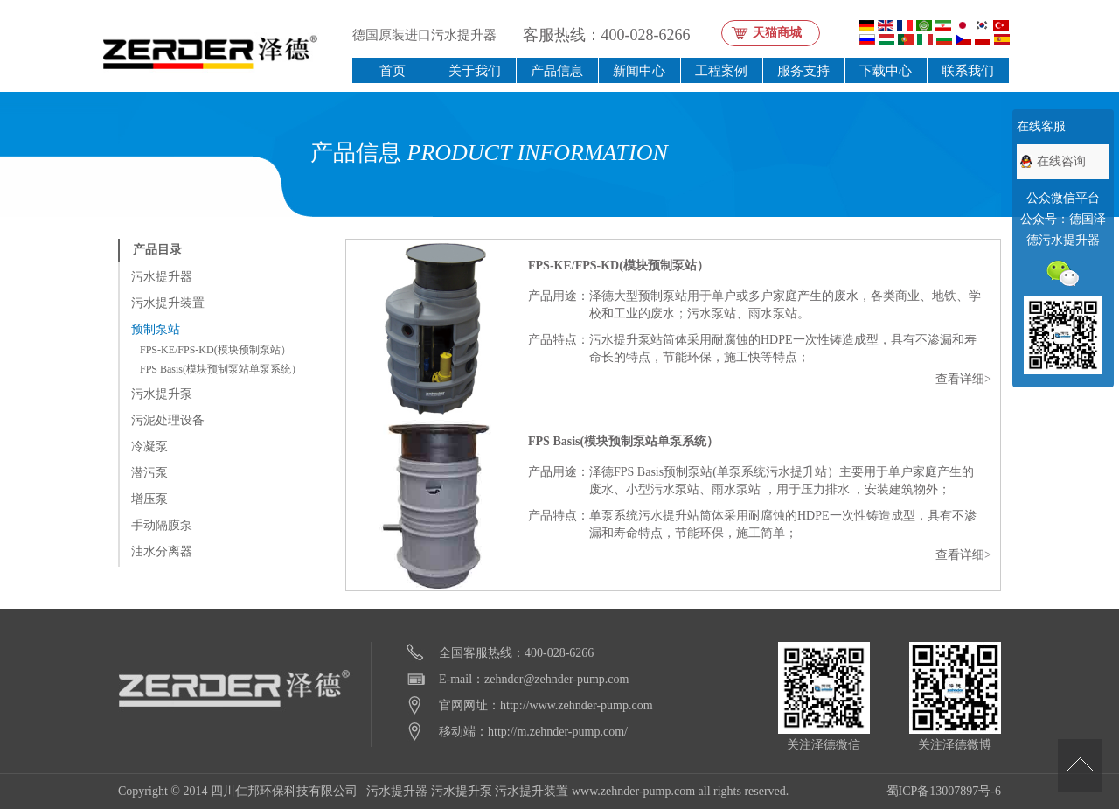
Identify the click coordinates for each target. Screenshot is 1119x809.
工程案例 (721, 70)
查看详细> (963, 379)
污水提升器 (161, 276)
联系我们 (968, 70)
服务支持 (803, 70)
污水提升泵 (161, 394)
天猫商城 (777, 32)
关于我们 (474, 70)
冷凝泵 (149, 446)
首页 (392, 70)
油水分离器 (161, 551)
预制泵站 (155, 329)
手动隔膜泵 (161, 525)
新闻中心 (639, 70)
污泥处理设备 (168, 420)
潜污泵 (149, 472)
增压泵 (149, 499)
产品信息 (557, 70)
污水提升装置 (168, 303)
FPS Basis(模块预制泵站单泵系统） (221, 369)
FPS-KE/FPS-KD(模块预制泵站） (215, 350)
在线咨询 (1061, 161)
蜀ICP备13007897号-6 (943, 791)
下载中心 (885, 70)
